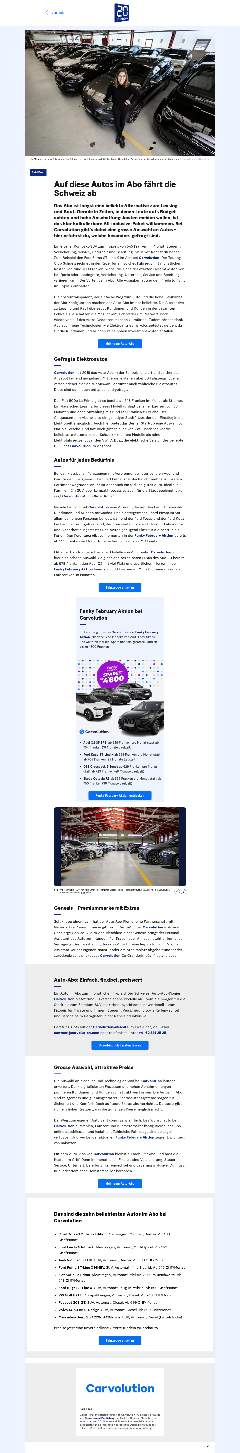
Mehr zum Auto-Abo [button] (120, 344)
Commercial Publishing (99, 1418)
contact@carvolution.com (76, 1033)
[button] (177, 891)
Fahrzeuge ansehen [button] (120, 587)
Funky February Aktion (153, 535)
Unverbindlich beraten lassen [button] (120, 1045)
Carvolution (149, 258)
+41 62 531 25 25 (152, 1033)
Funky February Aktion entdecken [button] (120, 796)
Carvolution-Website (110, 1027)
